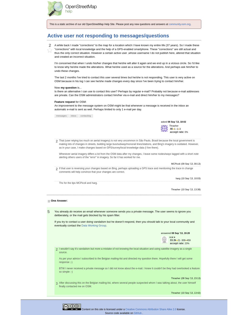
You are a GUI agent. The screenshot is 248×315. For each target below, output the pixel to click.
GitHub (138, 313)
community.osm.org (180, 24)
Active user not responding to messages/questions (108, 35)
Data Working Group (93, 225)
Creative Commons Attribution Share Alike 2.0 (150, 309)
